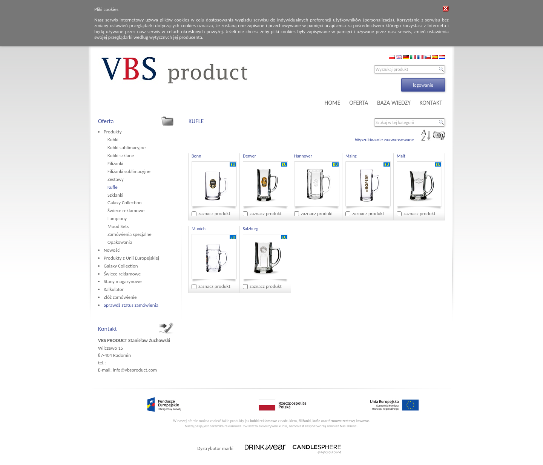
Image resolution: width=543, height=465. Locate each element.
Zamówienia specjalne (129, 234)
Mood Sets (118, 226)
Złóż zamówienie (120, 297)
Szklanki (115, 195)
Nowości (112, 250)
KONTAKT (431, 102)
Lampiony (117, 218)
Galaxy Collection (124, 202)
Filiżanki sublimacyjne (128, 171)
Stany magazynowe (123, 281)
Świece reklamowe (125, 210)
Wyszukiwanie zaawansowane (384, 139)
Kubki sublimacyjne (126, 147)
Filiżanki (115, 163)
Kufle (112, 187)
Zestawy (115, 179)
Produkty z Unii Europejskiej (131, 258)
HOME (333, 102)
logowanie (423, 85)
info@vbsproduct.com (135, 370)
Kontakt (107, 328)
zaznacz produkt (214, 213)
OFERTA (358, 102)
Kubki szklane (120, 155)
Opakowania (119, 242)
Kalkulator (114, 289)
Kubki (112, 139)
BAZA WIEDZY (394, 102)
